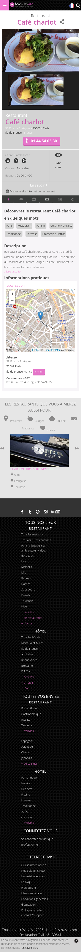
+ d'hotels (27, 683)
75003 (37, 128)
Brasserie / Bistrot (53, 234)
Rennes (25, 578)
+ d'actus (26, 623)
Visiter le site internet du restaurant (30, 191)
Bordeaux (27, 555)
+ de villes (27, 612)
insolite (25, 720)
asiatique (27, 746)
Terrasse (32, 234)
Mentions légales (31, 893)
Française (23, 168)
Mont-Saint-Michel (32, 643)
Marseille (26, 567)
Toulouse (27, 601)
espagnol (27, 741)
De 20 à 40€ (24, 175)
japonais (26, 758)
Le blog (25, 882)
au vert (25, 811)
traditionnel (28, 806)
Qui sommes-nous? (33, 865)
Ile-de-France (13, 133)
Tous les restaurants (34, 534)
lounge (26, 800)
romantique (29, 708)
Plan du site (28, 888)
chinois (25, 752)
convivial (26, 817)
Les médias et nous (33, 876)
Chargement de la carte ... (39, 320)
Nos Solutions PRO (33, 871)
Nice (24, 606)
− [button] (12, 301)
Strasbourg (28, 589)
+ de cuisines (29, 763)
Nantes (25, 584)
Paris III (41, 225)
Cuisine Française (61, 225)
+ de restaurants (31, 618)
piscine (25, 794)
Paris (46, 128)
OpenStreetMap (52, 350)
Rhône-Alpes (29, 660)
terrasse (26, 725)
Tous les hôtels (30, 637)
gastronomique (31, 714)
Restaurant (24, 225)
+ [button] (12, 294)
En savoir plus (30, 948)
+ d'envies (27, 731)
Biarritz (25, 595)
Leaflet (35, 350)
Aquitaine (27, 654)
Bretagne (27, 666)
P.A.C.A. (26, 671)
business (26, 789)
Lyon (24, 561)
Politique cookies (31, 910)
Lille (23, 572)
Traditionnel (13, 234)
